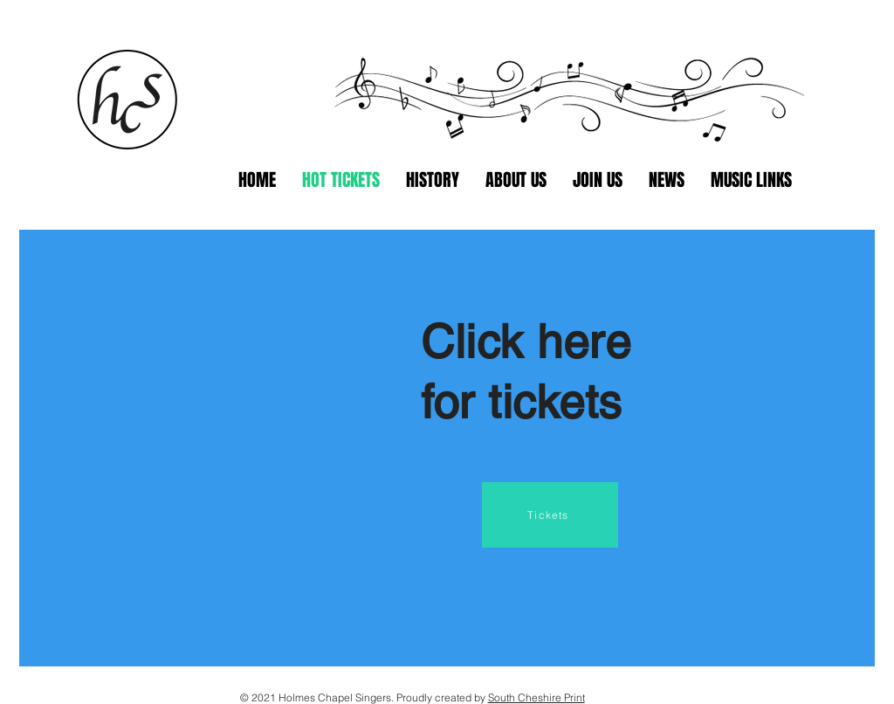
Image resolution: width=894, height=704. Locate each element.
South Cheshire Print (536, 697)
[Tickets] (550, 515)
